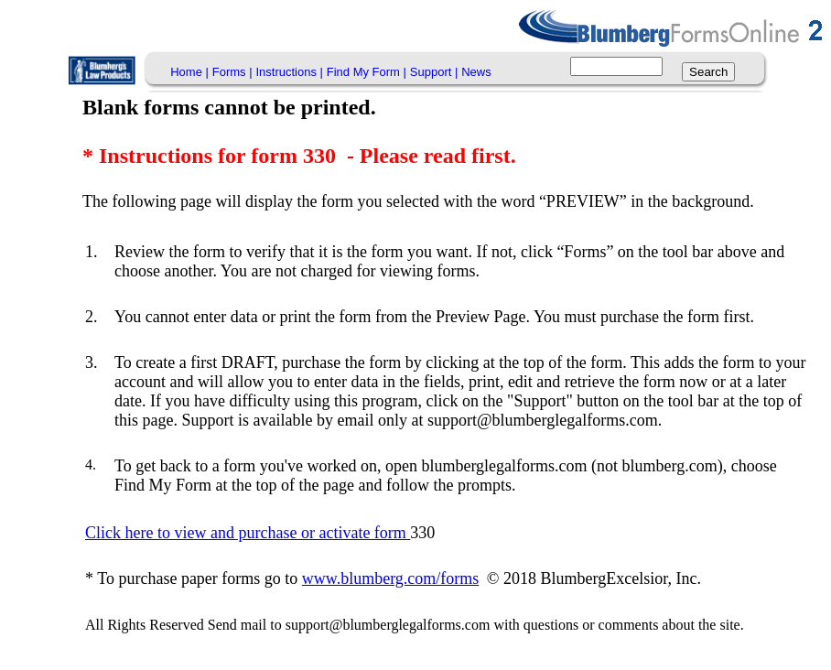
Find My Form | (366, 72)
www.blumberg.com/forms (390, 578)
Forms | (232, 72)
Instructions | (288, 72)
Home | (189, 72)
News (476, 72)
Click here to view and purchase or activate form (247, 533)
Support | (434, 72)
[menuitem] (189, 72)
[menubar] (330, 72)
